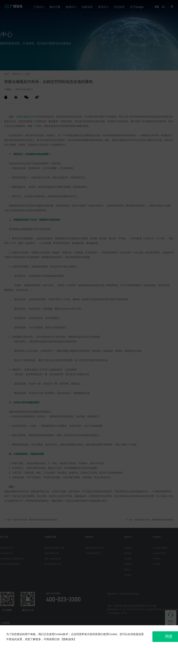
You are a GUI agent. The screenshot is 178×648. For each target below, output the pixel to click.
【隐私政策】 (68, 639)
